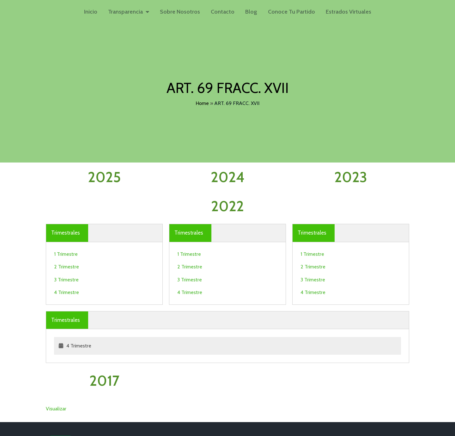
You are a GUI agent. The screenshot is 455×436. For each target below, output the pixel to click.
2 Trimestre (66, 235)
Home (202, 103)
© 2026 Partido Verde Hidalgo (80, 430)
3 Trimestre (66, 248)
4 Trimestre (66, 261)
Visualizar (56, 313)
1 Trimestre (66, 223)
